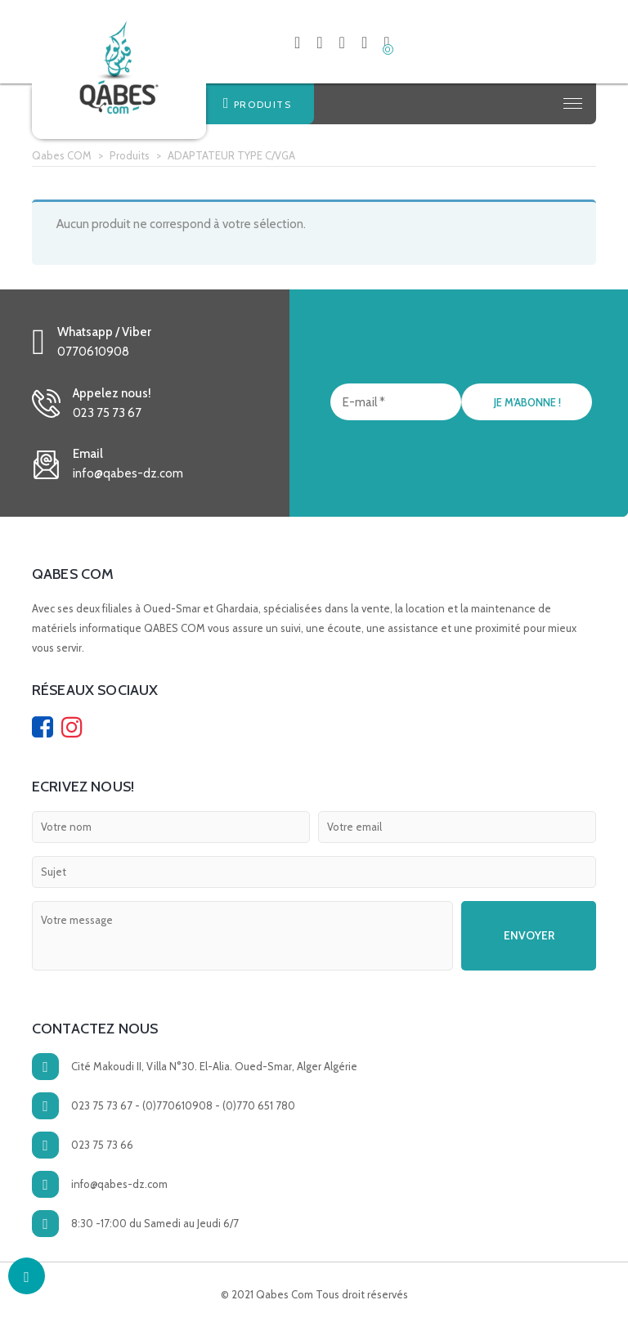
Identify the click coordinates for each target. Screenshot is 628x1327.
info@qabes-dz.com (119, 1183)
